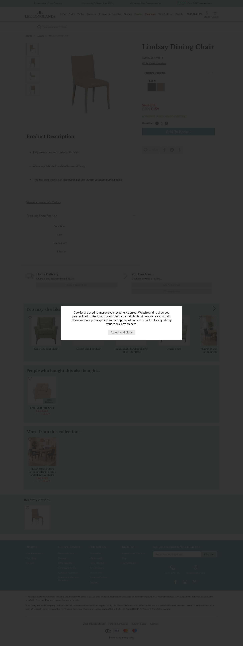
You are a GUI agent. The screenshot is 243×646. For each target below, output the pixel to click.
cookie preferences (124, 324)
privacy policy (99, 320)
